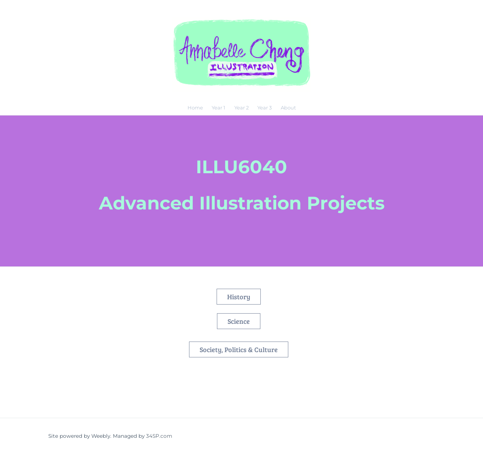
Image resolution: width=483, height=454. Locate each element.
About (288, 108)
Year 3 (264, 108)
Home (195, 108)
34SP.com (159, 436)
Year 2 (241, 108)
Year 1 (218, 108)
